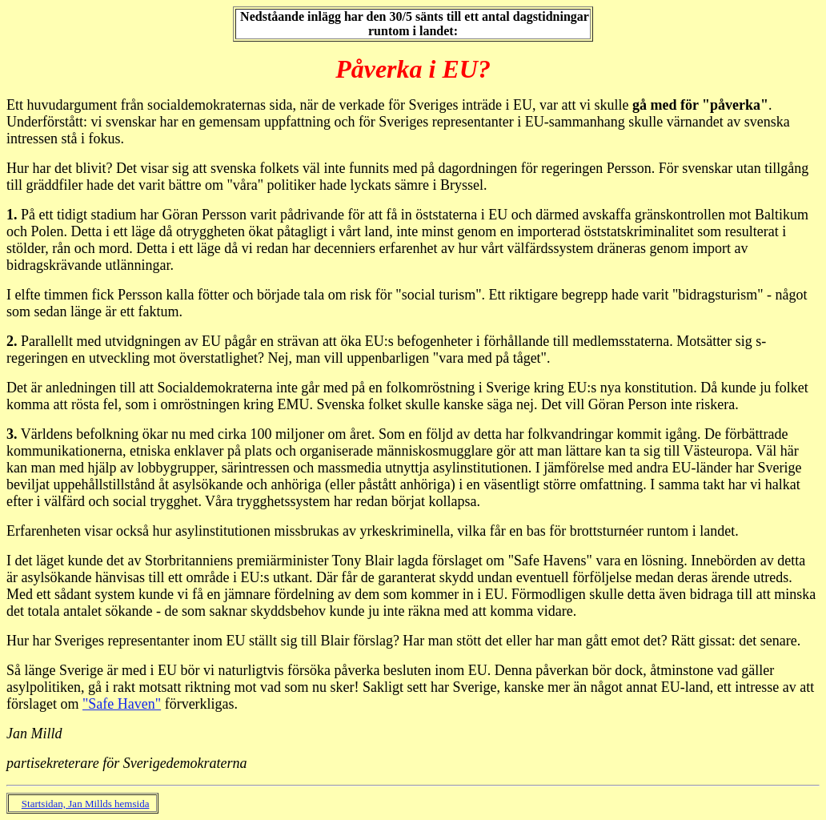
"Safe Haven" (121, 704)
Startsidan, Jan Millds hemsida (86, 804)
